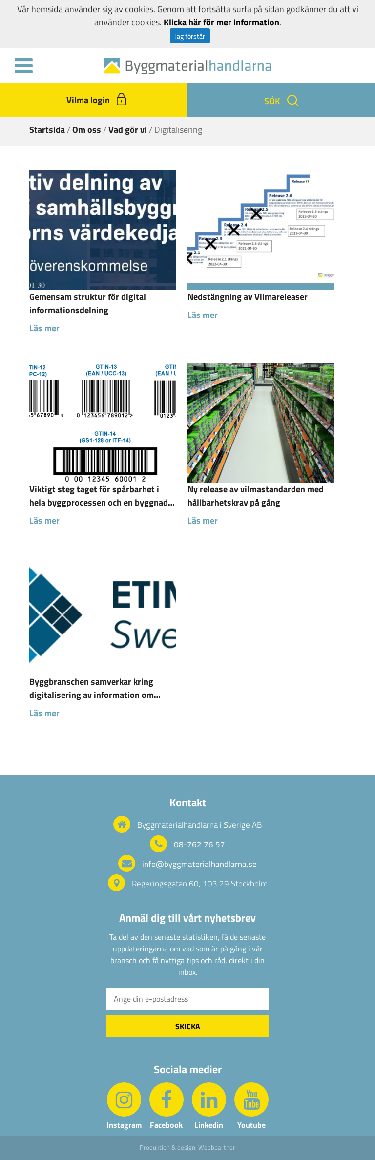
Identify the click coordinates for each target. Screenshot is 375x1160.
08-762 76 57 (199, 844)
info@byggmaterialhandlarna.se (199, 864)
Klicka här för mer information (221, 22)
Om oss (86, 129)
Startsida (47, 129)
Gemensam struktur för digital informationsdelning (87, 303)
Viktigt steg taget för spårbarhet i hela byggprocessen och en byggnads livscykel (100, 496)
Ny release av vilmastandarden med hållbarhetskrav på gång (256, 496)
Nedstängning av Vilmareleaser (248, 296)
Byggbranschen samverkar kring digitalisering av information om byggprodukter (91, 688)
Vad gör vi (127, 129)
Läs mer (44, 328)
